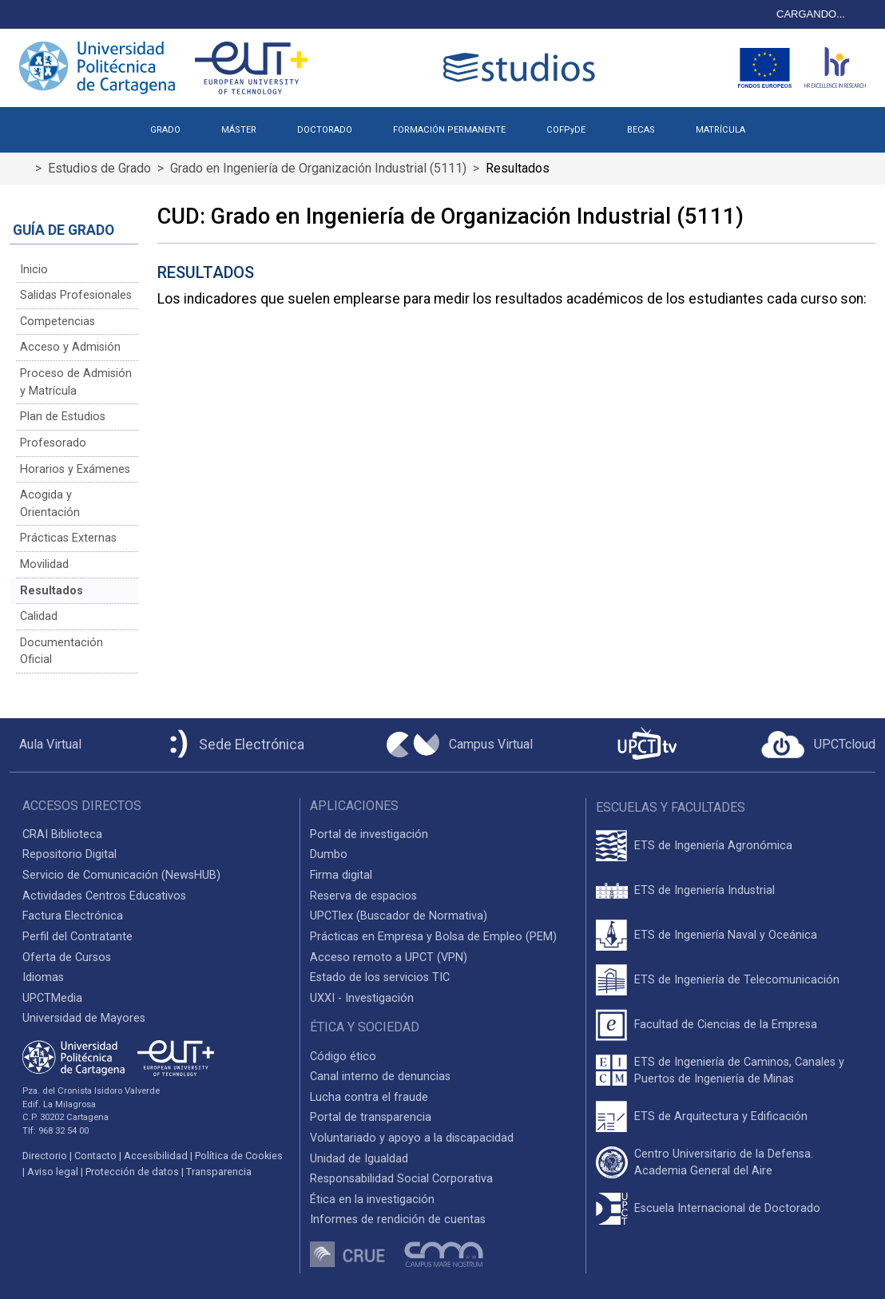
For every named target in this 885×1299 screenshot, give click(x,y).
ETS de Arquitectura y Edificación (721, 1116)
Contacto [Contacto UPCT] (95, 1156)
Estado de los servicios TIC (380, 977)
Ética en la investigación (372, 1199)
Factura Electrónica (72, 916)
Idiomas (43, 977)
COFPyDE (565, 130)
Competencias (57, 321)
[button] (785, 123)
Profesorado (53, 443)
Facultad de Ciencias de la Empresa (725, 1024)
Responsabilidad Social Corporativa (401, 1179)
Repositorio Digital (69, 854)
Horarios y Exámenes (75, 469)
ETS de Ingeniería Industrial (704, 890)
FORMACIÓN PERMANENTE (449, 130)
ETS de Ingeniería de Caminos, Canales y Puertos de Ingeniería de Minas (739, 1070)
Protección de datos (132, 1172)
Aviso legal (52, 1172)
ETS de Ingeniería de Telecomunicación (736, 980)
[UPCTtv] (647, 745)
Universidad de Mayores (83, 1018)
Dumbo (328, 854)
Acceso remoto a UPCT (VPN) (388, 957)
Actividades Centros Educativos (104, 896)
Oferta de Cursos (66, 957)
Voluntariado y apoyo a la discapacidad (412, 1138)
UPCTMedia (52, 998)
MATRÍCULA (720, 130)
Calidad (39, 616)
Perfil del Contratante (77, 936)
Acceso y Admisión (70, 347)
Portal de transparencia (370, 1117)
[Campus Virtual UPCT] (460, 744)
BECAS (641, 130)
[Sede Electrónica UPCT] (234, 745)
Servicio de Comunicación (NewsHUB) (121, 875)
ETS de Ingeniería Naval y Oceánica (725, 935)
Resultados (51, 591)
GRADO (165, 130)
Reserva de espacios (363, 896)
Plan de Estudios (62, 416)
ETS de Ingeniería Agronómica (713, 845)
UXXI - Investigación (362, 998)
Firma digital (341, 875)
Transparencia (219, 1172)
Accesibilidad (156, 1156)
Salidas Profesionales (76, 295)
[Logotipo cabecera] (522, 67)
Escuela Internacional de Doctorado (727, 1208)
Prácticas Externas (68, 538)
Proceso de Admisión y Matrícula (76, 382)
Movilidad (44, 564)
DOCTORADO (324, 130)
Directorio (44, 1156)
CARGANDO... (810, 14)
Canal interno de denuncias (380, 1076)
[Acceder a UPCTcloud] (818, 744)
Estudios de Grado (99, 168)
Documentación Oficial (61, 651)
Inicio (34, 269)
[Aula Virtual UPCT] (45, 744)
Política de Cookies (239, 1156)
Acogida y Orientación (50, 503)
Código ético (343, 1056)
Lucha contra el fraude (369, 1097)
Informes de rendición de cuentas (398, 1219)
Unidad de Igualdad (359, 1159)
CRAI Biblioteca (62, 834)
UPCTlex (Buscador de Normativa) (398, 916)
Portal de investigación (369, 834)
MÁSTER (238, 130)
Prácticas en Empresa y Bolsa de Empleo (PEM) (433, 936)
